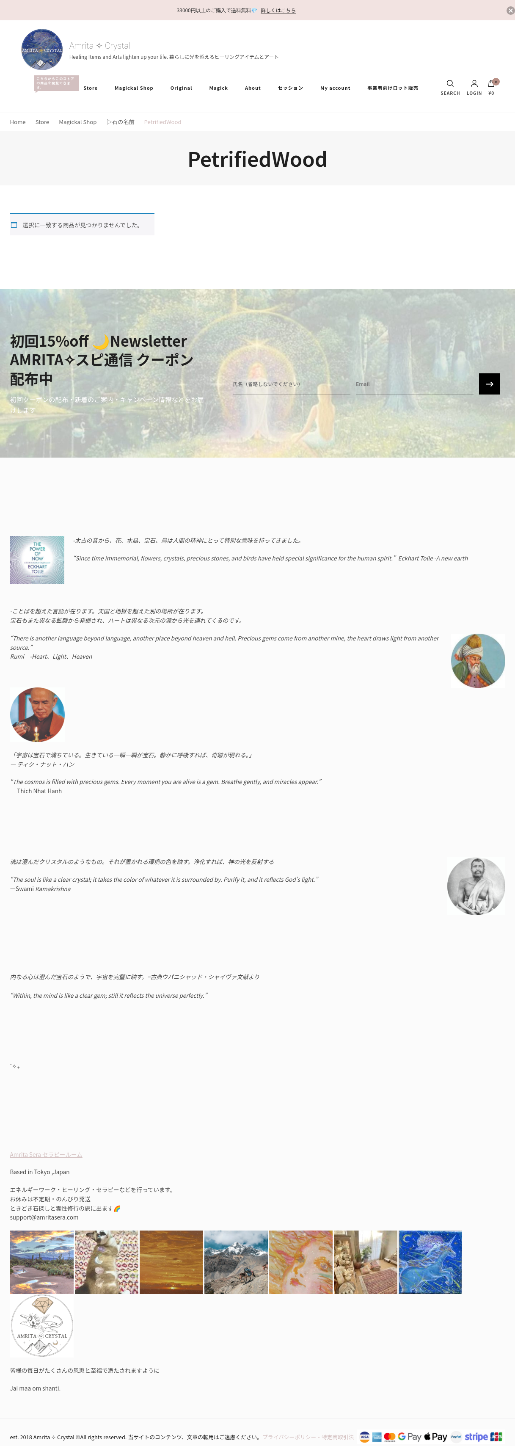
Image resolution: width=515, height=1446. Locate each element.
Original (182, 87)
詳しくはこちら (278, 10)
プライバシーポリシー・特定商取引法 (308, 1437)
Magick (218, 87)
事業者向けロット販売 (392, 87)
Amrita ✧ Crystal (99, 46)
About (253, 87)
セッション (290, 87)
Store (90, 87)
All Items (54, 83)
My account (335, 87)
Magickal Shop (134, 87)
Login (474, 87)
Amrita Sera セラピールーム (46, 1154)
